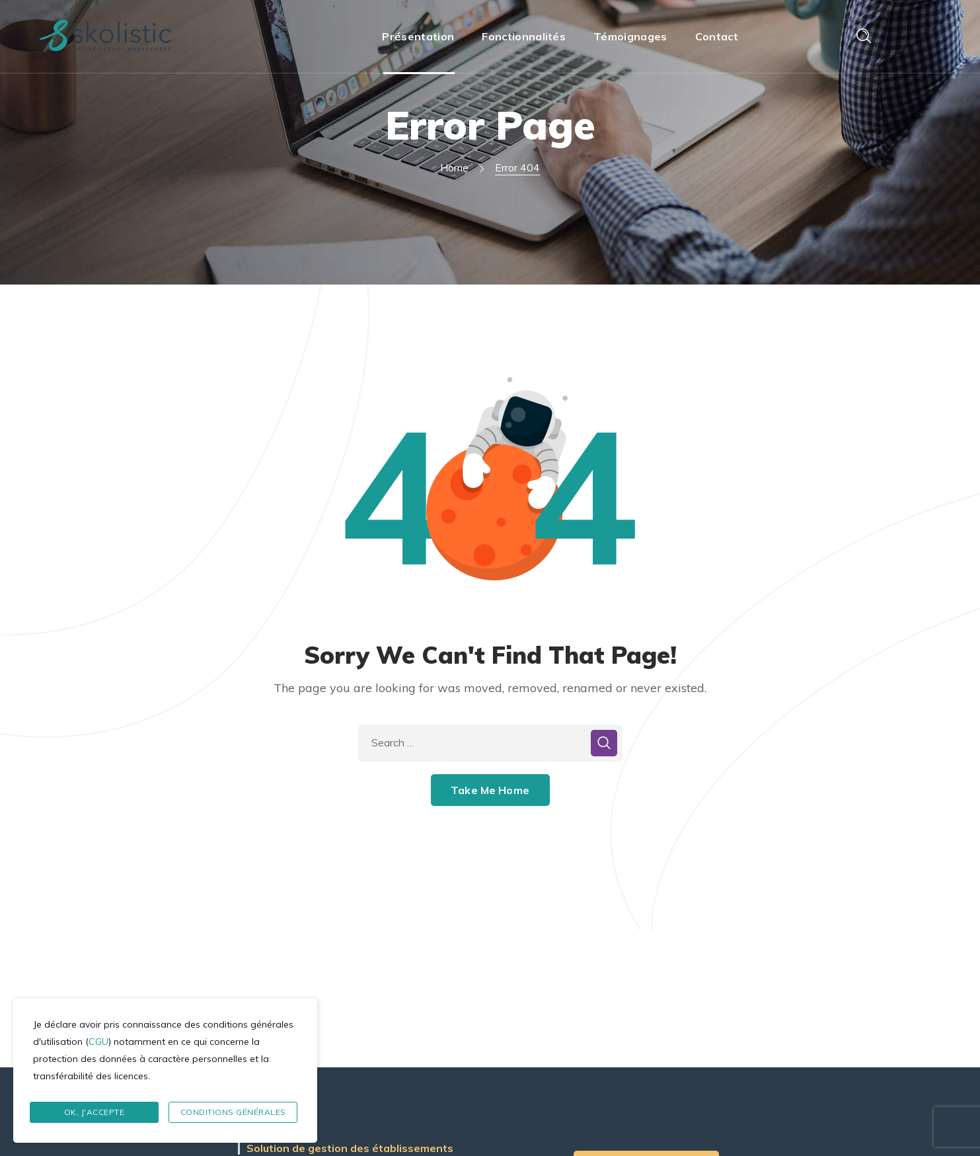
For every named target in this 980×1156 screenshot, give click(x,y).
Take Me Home (490, 790)
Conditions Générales (233, 1112)
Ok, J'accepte (94, 1112)
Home (454, 167)
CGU (98, 1041)
